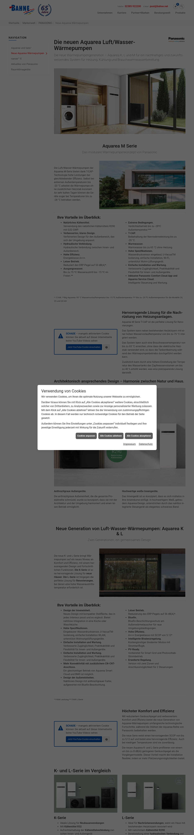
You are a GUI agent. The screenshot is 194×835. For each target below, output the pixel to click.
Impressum (129, 444)
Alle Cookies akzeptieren (139, 436)
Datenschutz (146, 444)
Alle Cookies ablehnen (111, 436)
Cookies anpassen (86, 436)
